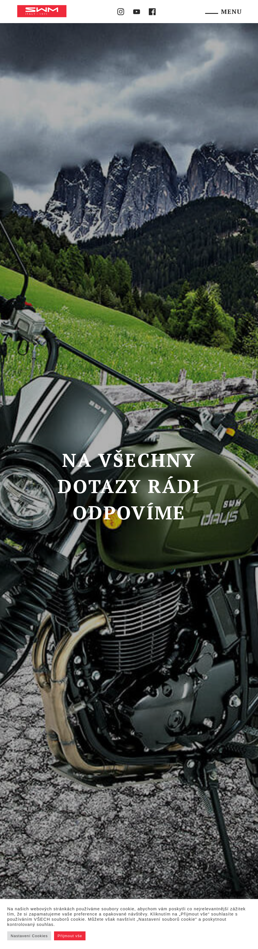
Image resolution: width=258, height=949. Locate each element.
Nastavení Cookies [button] (29, 936)
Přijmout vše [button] (69, 936)
